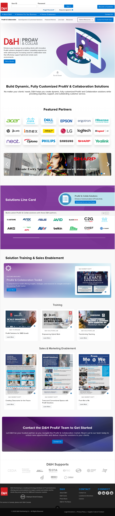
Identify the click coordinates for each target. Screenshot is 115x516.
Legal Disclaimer (69, 512)
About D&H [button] (7, 14)
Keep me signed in (64, 10)
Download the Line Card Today (85, 202)
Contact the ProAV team (104, 19)
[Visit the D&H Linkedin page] (103, 493)
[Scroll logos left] (103, 213)
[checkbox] (58, 10)
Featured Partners (50, 19)
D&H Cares (63, 496)
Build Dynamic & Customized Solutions (31, 19)
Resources (69, 19)
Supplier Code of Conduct (96, 512)
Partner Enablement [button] (47, 14)
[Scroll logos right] (107, 213)
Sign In (69, 6)
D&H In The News (65, 502)
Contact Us (109, 14)
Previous (7, 163)
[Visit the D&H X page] (100, 493)
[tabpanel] (57, 164)
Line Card (61, 19)
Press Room (63, 499)
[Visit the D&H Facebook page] (107, 493)
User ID (24, 5)
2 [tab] (104, 173)
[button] (72, 10)
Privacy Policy (81, 512)
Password (50, 5)
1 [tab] (101, 173)
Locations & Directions (86, 496)
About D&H (63, 493)
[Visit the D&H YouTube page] (111, 493)
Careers (81, 499)
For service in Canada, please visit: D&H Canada (15, 502)
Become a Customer (106, 7)
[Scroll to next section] (57, 74)
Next (108, 163)
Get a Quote (9, 61)
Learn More (11, 290)
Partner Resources (86, 19)
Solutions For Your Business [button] (26, 14)
